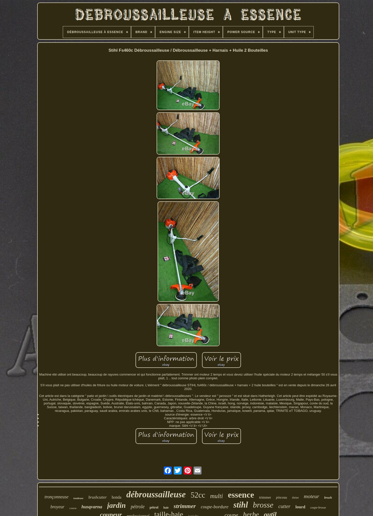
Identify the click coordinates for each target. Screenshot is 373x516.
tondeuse (78, 498)
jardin (116, 505)
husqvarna (91, 506)
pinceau (281, 497)
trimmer (265, 497)
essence (241, 494)
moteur (311, 496)
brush (328, 497)
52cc (198, 495)
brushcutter (97, 497)
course (73, 508)
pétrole (138, 506)
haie (166, 507)
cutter (284, 506)
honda (116, 497)
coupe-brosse (318, 507)
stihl (240, 504)
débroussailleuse (156, 494)
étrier (295, 497)
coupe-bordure (215, 506)
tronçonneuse (56, 496)
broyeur (57, 506)
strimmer (185, 506)
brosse (263, 504)
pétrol (154, 507)
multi (216, 496)
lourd (300, 507)
